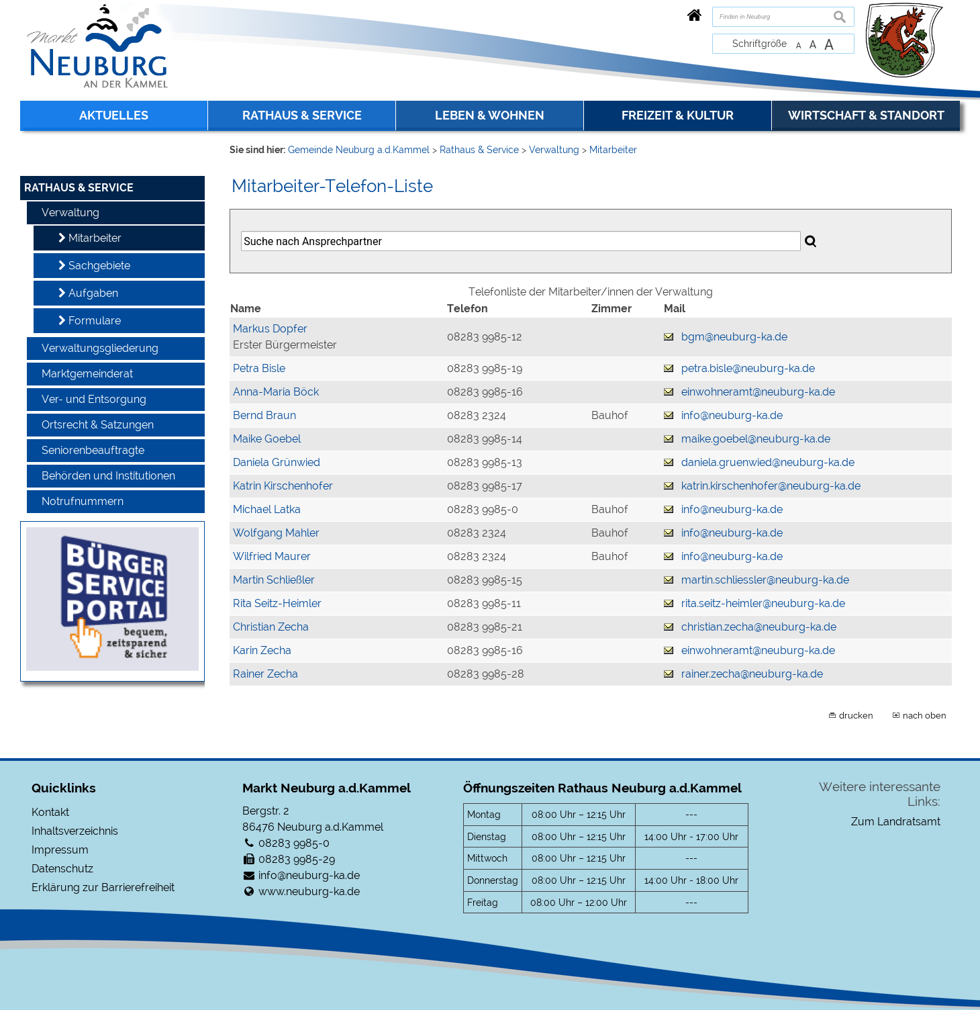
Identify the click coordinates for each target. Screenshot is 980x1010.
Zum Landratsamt (895, 821)
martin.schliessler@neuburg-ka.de (765, 579)
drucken (856, 715)
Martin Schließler (274, 579)
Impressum (60, 849)
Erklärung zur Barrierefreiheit (103, 887)
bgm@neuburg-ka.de (734, 336)
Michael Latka (267, 509)
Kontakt (50, 812)
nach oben (924, 715)
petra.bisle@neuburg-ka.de (748, 368)
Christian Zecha (271, 627)
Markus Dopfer (270, 328)
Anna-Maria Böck (276, 391)
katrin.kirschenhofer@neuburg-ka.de (771, 485)
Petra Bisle (259, 368)
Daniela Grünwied (276, 462)
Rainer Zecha (265, 674)
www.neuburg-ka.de (309, 891)
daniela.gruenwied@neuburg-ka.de (767, 462)
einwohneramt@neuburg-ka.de (758, 391)
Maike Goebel (267, 438)
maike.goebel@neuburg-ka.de (755, 438)
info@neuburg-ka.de (732, 415)
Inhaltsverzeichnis (75, 831)
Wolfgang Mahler (276, 532)
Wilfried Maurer (272, 556)
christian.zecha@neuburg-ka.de (758, 627)
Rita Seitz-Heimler (277, 603)
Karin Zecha (262, 650)
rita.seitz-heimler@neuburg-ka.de (763, 603)
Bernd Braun (264, 415)
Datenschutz (62, 868)
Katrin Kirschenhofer (283, 485)
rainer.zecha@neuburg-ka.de (752, 674)
